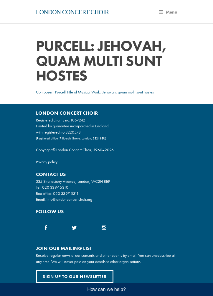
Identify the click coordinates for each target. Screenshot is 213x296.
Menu (168, 12)
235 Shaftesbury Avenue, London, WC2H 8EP (73, 181)
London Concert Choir (72, 12)
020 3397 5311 (66, 193)
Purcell (60, 92)
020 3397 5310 (55, 187)
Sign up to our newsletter (75, 276)
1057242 (77, 120)
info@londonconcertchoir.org (69, 199)
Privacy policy (46, 162)
